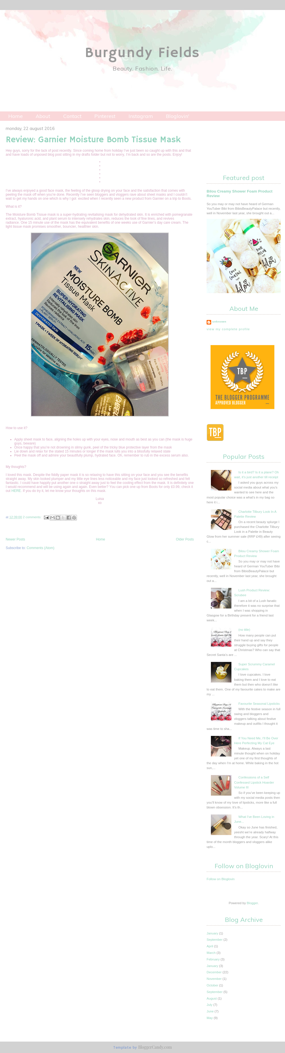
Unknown (219, 321)
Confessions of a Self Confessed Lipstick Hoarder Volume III (254, 782)
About (43, 116)
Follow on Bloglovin (221, 879)
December (214, 972)
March (211, 952)
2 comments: (32, 517)
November (214, 978)
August (212, 998)
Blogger (252, 903)
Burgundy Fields (142, 53)
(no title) (244, 629)
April (210, 946)
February (213, 959)
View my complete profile (228, 329)
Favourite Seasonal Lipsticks (259, 703)
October (212, 985)
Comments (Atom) (40, 548)
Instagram (141, 116)
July (209, 1004)
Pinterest (104, 116)
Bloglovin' (177, 116)
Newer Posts (15, 539)
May (210, 1018)
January (212, 933)
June (210, 1011)
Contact (72, 116)
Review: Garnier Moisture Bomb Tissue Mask (93, 140)
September (215, 939)
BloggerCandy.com (155, 1047)
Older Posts (185, 539)
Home (15, 116)
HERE (16, 491)
